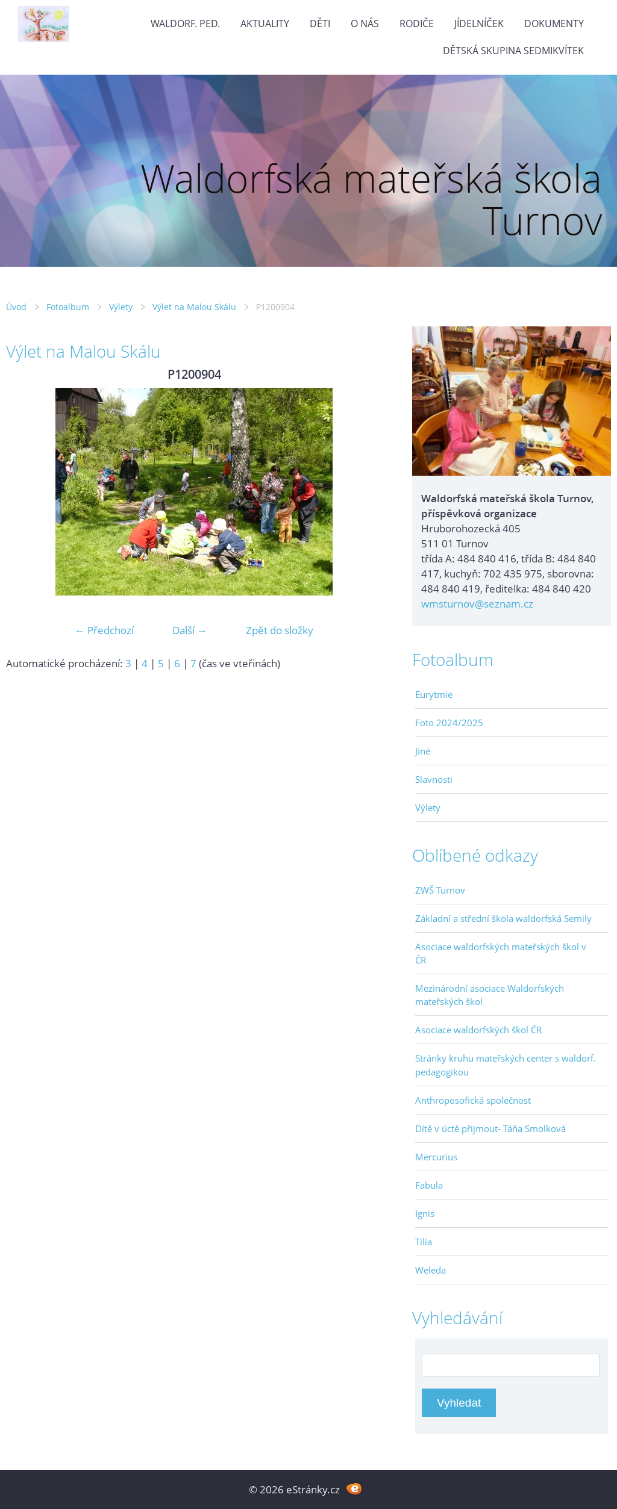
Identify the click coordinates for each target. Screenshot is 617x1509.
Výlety (121, 307)
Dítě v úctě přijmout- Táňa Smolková (490, 1128)
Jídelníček (479, 23)
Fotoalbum (67, 307)
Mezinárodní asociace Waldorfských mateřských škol (489, 994)
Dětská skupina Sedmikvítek (513, 50)
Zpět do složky (279, 630)
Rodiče (416, 23)
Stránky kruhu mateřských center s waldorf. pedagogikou (505, 1064)
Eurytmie (434, 694)
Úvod (16, 307)
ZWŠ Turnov (440, 890)
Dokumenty (554, 23)
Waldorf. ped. (185, 23)
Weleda (430, 1270)
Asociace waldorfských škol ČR (478, 1030)
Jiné (422, 751)
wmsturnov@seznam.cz (477, 604)
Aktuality (264, 23)
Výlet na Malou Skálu (194, 307)
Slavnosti (434, 779)
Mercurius (436, 1157)
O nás (365, 23)
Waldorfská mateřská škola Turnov (371, 199)
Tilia (423, 1242)
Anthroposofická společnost (473, 1100)
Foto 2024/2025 (449, 723)
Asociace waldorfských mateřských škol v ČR (500, 953)
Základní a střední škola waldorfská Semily (503, 918)
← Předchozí (104, 630)
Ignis (424, 1213)
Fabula (429, 1185)
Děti (320, 23)
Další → (189, 630)
